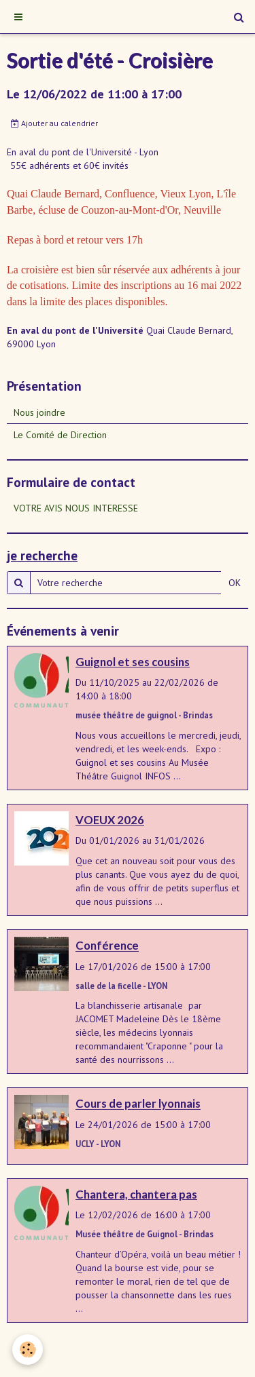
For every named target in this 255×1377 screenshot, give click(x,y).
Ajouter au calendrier (54, 123)
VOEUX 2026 (109, 820)
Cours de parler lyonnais (138, 1104)
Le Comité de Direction (60, 435)
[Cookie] (27, 1349)
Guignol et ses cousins (132, 662)
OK (234, 583)
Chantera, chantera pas (136, 1194)
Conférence (107, 946)
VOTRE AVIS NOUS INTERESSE (76, 508)
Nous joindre (39, 412)
